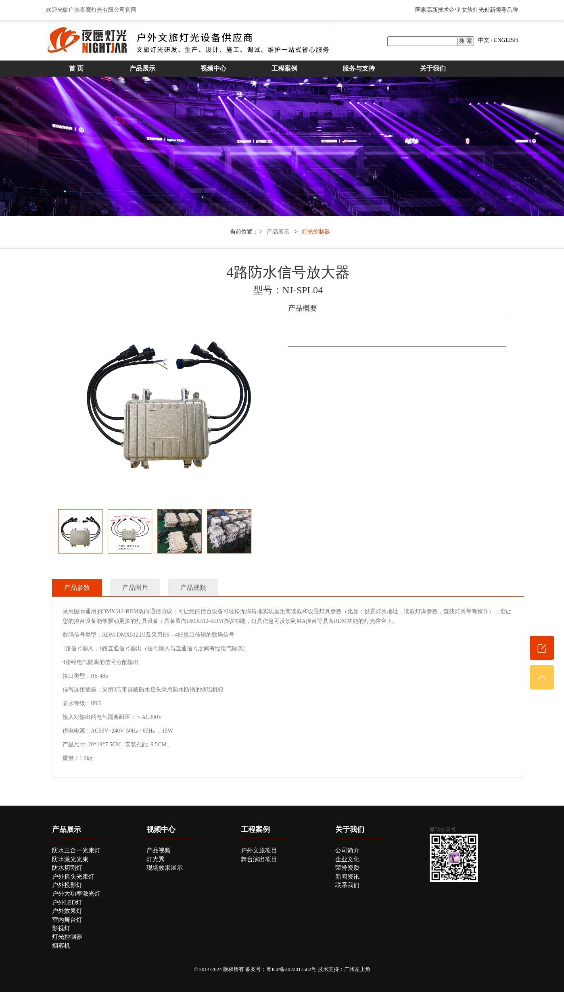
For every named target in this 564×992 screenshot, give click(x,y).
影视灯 (61, 928)
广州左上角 (357, 969)
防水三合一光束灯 (76, 850)
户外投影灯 (67, 885)
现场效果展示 (164, 868)
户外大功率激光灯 (76, 893)
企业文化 (347, 859)
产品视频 (158, 850)
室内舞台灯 (67, 920)
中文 (483, 40)
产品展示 (142, 68)
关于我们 (433, 68)
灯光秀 (155, 859)
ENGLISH (506, 40)
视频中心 (213, 68)
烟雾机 (61, 945)
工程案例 (284, 68)
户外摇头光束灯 (73, 876)
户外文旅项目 (259, 850)
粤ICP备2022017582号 (291, 969)
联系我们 (347, 885)
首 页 (76, 68)
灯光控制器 (316, 232)
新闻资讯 (347, 876)
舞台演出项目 (259, 859)
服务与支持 (359, 68)
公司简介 (347, 850)
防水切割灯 (67, 868)
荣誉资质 (347, 868)
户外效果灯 (67, 911)
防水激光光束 (70, 859)
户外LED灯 (67, 902)
